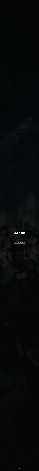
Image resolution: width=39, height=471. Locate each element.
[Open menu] (36, 2)
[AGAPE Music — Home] (3, 2)
